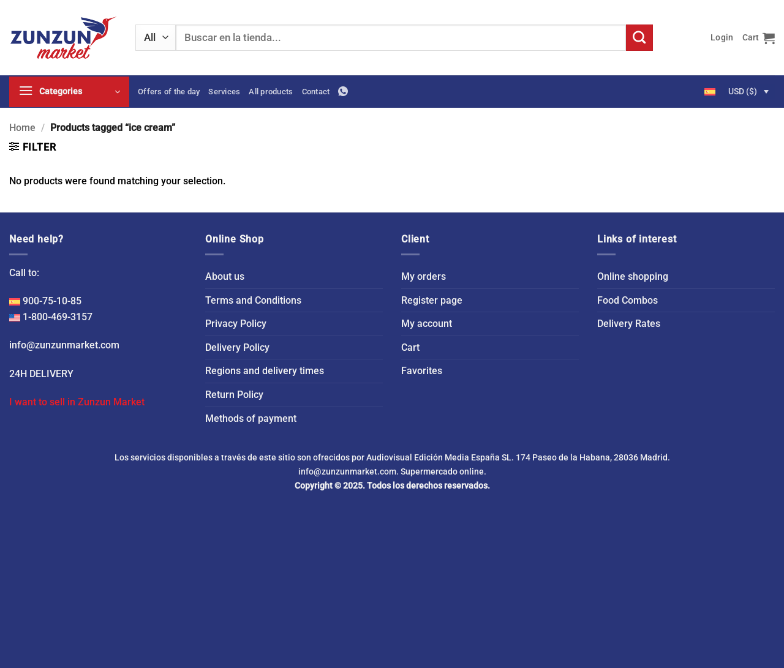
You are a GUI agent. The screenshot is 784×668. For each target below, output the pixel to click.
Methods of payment (250, 418)
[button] (721, 37)
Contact (316, 91)
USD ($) (742, 91)
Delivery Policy (237, 347)
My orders (423, 276)
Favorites (421, 371)
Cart (410, 347)
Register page (431, 300)
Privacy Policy (235, 323)
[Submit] (639, 37)
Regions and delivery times (264, 371)
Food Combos (627, 300)
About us (224, 276)
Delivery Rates (628, 323)
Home (22, 127)
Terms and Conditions (253, 300)
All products (271, 91)
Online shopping (632, 276)
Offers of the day (169, 91)
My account (426, 323)
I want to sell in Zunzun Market (77, 402)
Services (224, 91)
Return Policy (234, 394)
